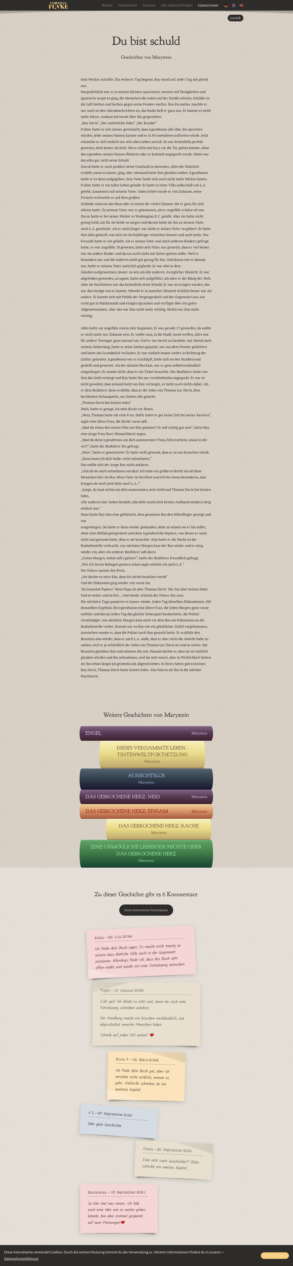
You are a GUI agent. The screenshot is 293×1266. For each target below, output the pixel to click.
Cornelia (149, 5)
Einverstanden (274, 1255)
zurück (235, 18)
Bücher (107, 5)
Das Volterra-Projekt (176, 5)
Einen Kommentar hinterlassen (146, 910)
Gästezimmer (208, 5)
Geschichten (127, 5)
